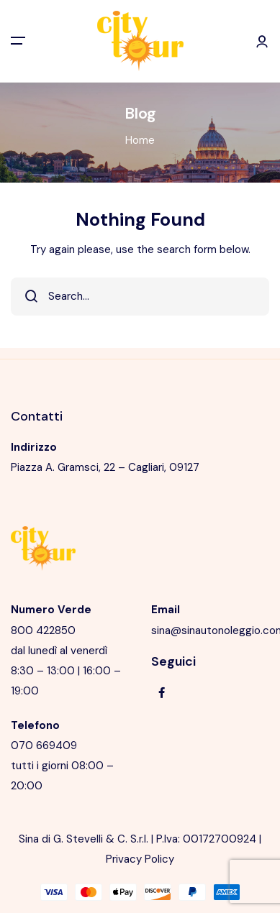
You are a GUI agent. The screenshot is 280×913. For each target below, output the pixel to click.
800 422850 (43, 630)
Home (140, 140)
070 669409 (44, 745)
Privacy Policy (140, 859)
